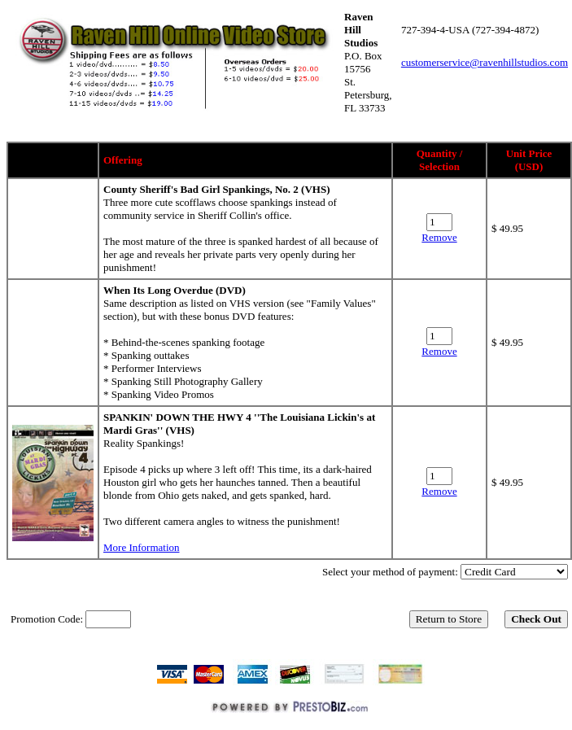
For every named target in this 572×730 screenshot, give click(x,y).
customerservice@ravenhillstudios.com (484, 62)
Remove (438, 237)
